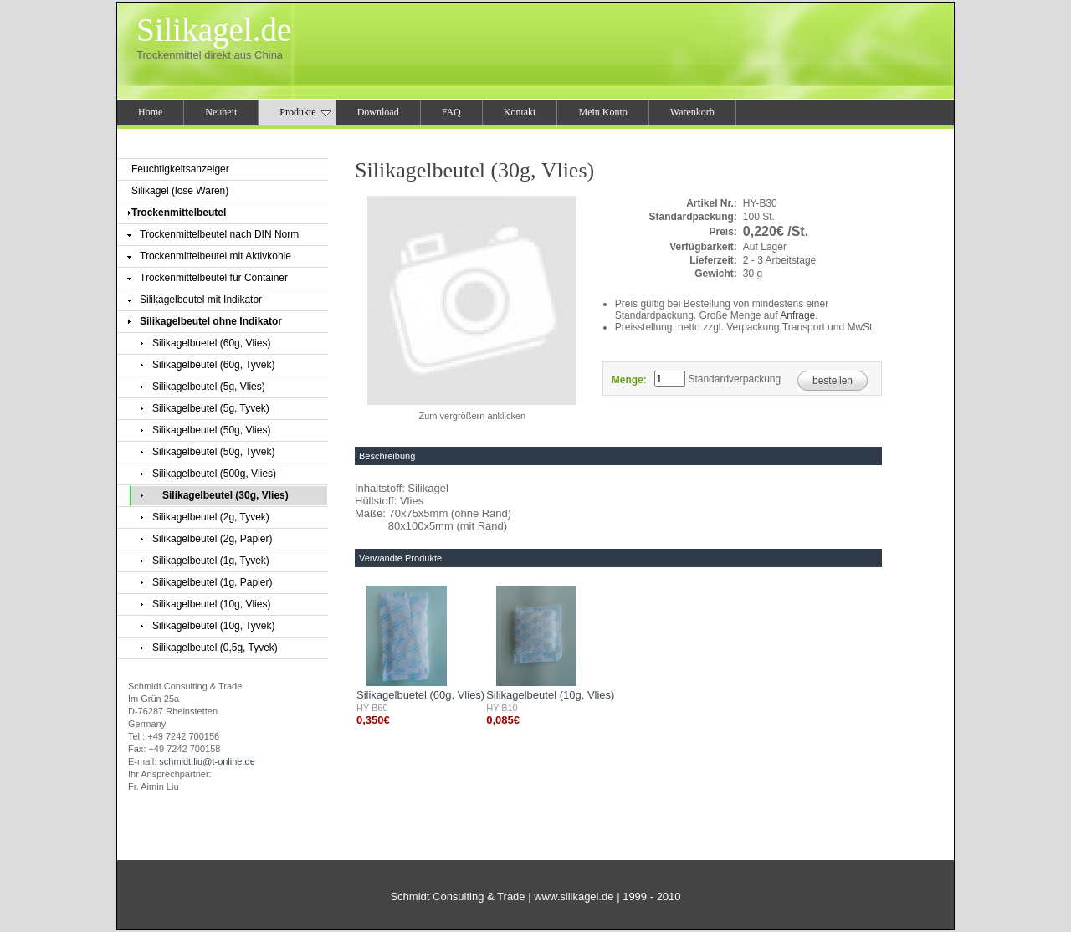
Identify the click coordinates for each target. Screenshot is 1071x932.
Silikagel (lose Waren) (179, 191)
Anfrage (797, 315)
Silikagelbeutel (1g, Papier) (212, 582)
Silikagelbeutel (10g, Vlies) (211, 604)
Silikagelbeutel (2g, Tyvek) (210, 517)
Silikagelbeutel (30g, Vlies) (225, 495)
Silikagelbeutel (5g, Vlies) (208, 386)
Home (150, 112)
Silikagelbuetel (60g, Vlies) (211, 343)
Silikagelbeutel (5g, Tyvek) (210, 408)
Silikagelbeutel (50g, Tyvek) (213, 452)
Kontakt (520, 112)
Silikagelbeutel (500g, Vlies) (214, 473)
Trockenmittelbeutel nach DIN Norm (219, 234)
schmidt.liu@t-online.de (207, 761)
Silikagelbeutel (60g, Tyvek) (213, 365)
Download (378, 112)
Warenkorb (692, 112)
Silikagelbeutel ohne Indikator (211, 321)
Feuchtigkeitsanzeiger (180, 169)
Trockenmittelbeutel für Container (214, 278)
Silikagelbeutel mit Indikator (201, 299)
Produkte (304, 112)
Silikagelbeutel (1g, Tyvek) (210, 560)
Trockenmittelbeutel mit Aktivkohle (215, 256)
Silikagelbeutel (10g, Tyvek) (213, 626)
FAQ (451, 112)
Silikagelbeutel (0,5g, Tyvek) (215, 647)
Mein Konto (602, 112)
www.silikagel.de (573, 896)
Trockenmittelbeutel (178, 212)
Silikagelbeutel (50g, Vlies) (211, 430)
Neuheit (221, 112)
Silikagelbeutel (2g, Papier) (212, 539)
